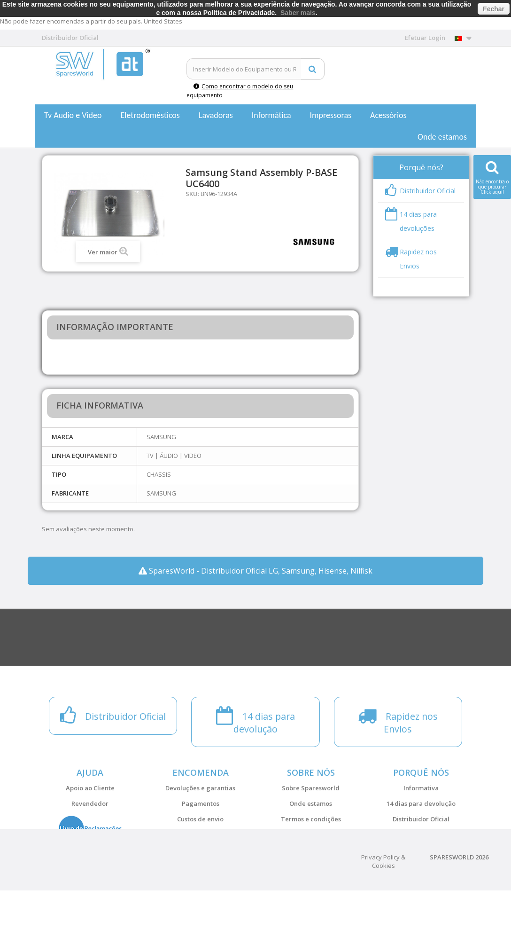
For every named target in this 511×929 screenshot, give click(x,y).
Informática (271, 115)
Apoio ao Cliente (90, 788)
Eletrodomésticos (149, 115)
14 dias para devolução (421, 803)
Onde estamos (442, 137)
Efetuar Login (425, 37)
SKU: (192, 193)
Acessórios (388, 115)
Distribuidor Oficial (421, 819)
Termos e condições (311, 819)
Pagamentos (200, 803)
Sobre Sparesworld (311, 788)
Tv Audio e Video (72, 115)
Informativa (421, 788)
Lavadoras (216, 115)
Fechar (493, 9)
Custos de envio (200, 819)
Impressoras (331, 115)
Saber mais (298, 12)
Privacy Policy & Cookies (383, 899)
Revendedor (89, 803)
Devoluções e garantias (200, 788)
